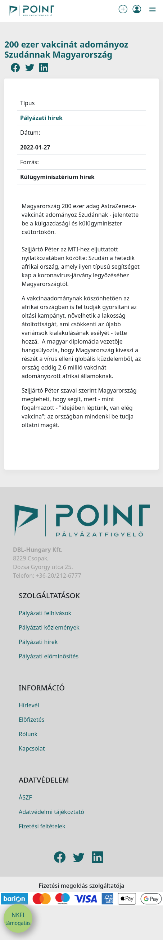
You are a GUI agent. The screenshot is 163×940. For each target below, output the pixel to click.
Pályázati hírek (41, 118)
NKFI (18, 919)
